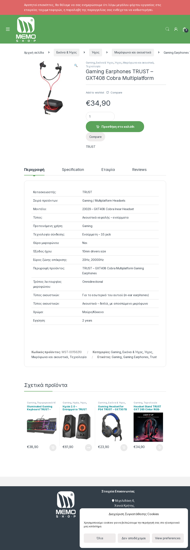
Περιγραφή (34, 170)
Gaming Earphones (135, 357)
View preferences (168, 538)
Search (167, 29)
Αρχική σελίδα (34, 52)
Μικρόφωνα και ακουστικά (132, 52)
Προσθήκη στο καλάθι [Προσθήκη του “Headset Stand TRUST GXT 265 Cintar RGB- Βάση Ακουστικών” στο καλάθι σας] (159, 447)
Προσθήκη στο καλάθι (117, 126)
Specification (73, 170)
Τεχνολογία (93, 66)
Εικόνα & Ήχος (66, 52)
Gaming (90, 62)
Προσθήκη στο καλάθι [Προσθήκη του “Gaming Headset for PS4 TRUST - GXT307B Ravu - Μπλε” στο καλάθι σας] (123, 447)
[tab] (34, 171)
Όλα (99, 538)
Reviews (139, 170)
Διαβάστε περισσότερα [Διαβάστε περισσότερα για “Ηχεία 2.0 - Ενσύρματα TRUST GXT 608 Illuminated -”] (88, 447)
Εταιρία (108, 170)
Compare (116, 92)
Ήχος (95, 52)
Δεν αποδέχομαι (134, 538)
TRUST (91, 146)
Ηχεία (76, 402)
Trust (153, 357)
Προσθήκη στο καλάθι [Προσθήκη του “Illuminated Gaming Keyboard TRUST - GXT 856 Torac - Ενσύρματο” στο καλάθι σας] (52, 447)
